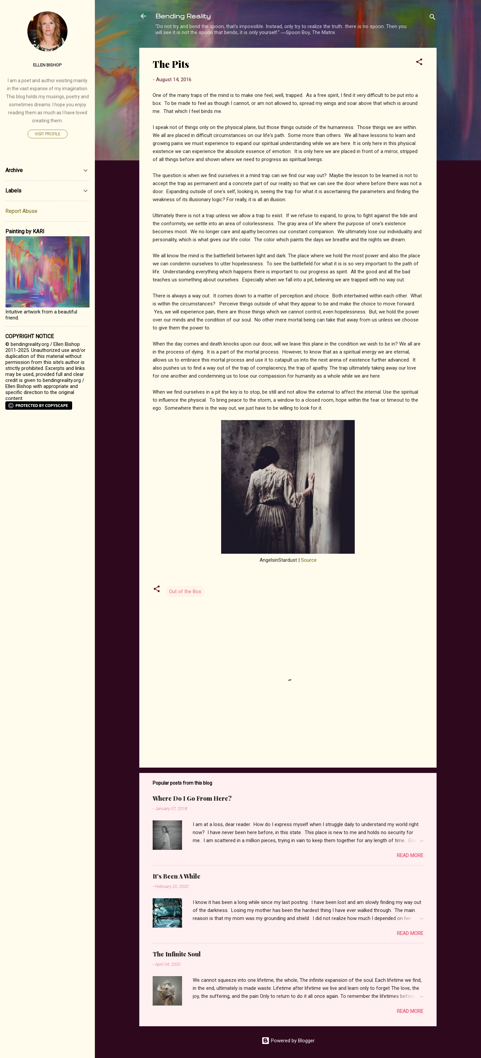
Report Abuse (21, 211)
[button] (419, 63)
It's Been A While (176, 876)
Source (309, 560)
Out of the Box (185, 591)
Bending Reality (183, 16)
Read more (410, 855)
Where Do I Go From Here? (192, 798)
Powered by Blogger (288, 1041)
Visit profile (47, 134)
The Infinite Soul (177, 954)
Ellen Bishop (47, 65)
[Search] (433, 18)
